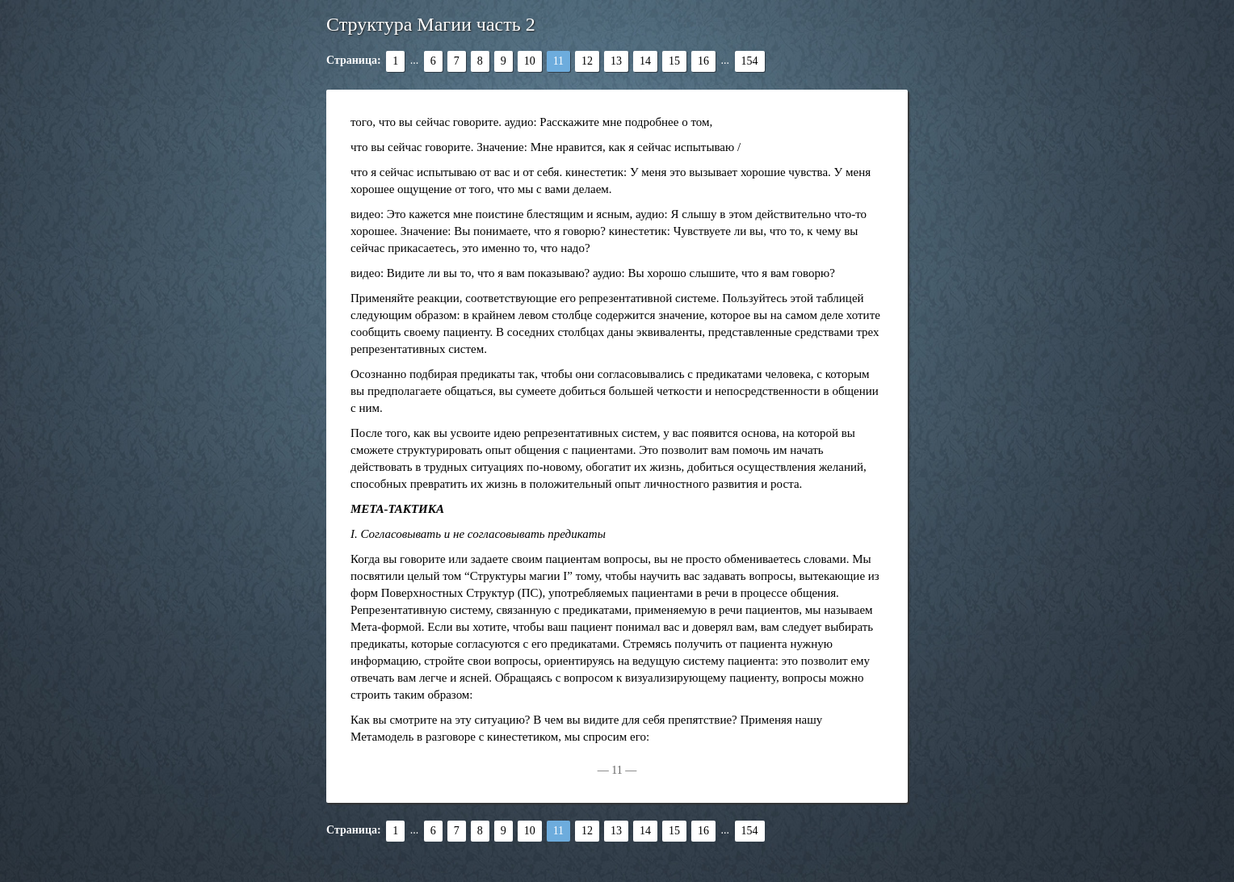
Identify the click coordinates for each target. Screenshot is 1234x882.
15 (674, 61)
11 (558, 61)
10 (529, 61)
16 (703, 61)
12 (587, 61)
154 (749, 61)
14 (645, 61)
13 (616, 61)
